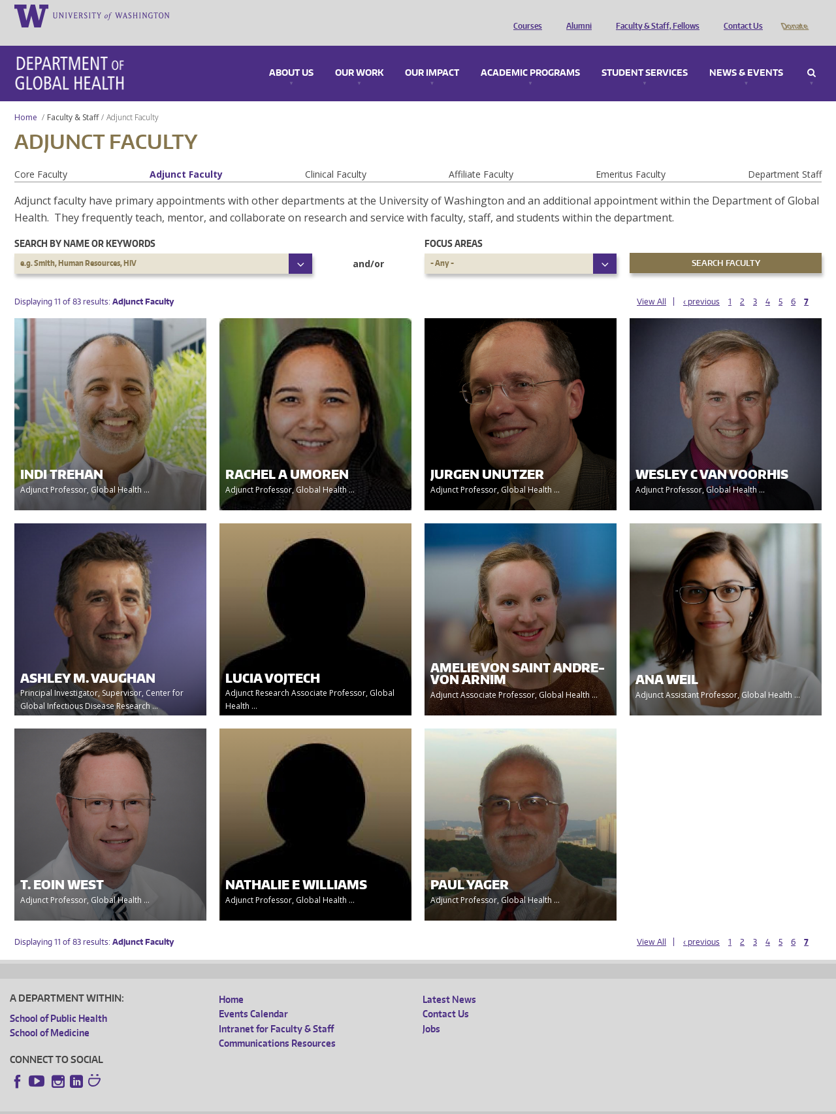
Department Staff (785, 156)
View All (651, 283)
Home (25, 99)
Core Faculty (40, 156)
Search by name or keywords (84, 225)
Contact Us (740, 15)
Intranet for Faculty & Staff (276, 1010)
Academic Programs (530, 54)
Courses (524, 15)
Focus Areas (454, 225)
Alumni (575, 15)
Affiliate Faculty (481, 156)
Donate (794, 15)
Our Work (359, 54)
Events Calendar (253, 995)
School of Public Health (58, 1000)
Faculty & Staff (73, 99)
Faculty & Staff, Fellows (654, 15)
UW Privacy (183, 1104)
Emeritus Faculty (631, 156)
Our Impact (432, 54)
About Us (291, 54)
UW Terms (235, 1104)
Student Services (645, 54)
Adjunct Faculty (186, 156)
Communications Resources (277, 1024)
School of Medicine (49, 1014)
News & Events (746, 54)
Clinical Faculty (335, 156)
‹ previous (701, 283)
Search (811, 54)
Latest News (449, 981)
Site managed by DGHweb (313, 1104)
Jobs (431, 1010)
